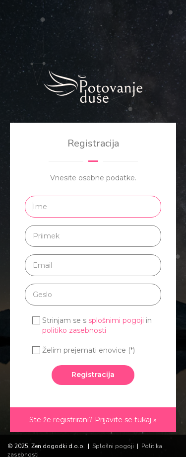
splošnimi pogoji (116, 320)
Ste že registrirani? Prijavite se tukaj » (93, 419)
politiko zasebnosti (74, 330)
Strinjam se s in (97, 325)
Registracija (93, 374)
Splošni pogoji (113, 446)
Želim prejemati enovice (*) (88, 350)
